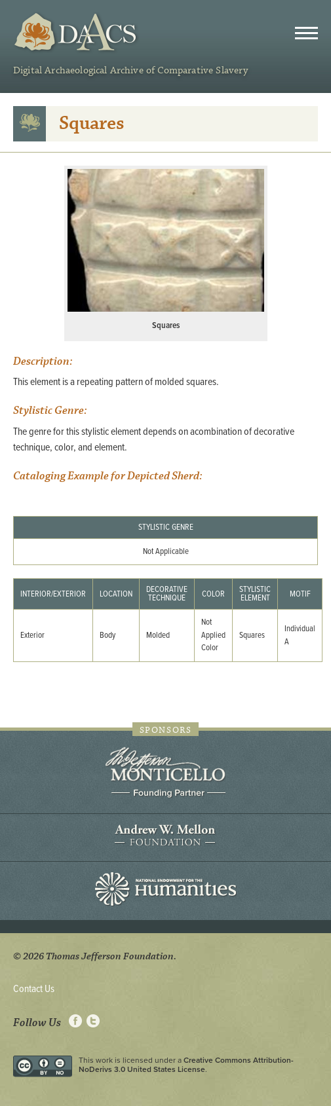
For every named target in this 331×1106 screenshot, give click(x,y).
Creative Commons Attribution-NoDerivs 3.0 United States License (186, 1065)
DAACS (77, 32)
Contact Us (33, 989)
